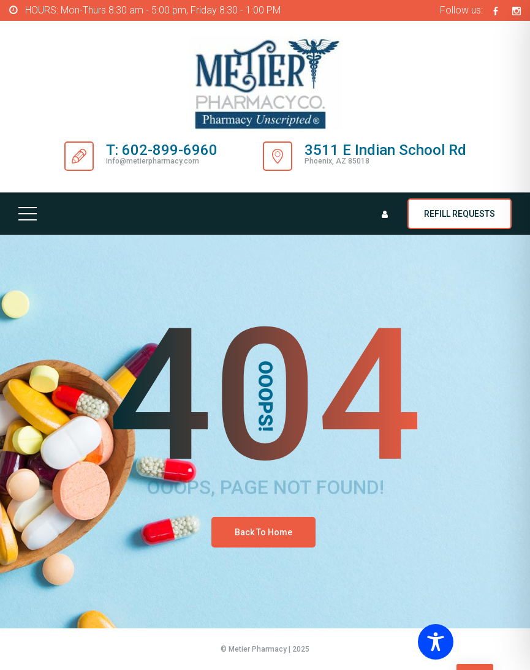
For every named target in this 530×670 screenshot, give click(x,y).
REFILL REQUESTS (459, 214)
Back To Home (263, 532)
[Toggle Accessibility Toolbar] (469, 642)
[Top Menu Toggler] (27, 213)
